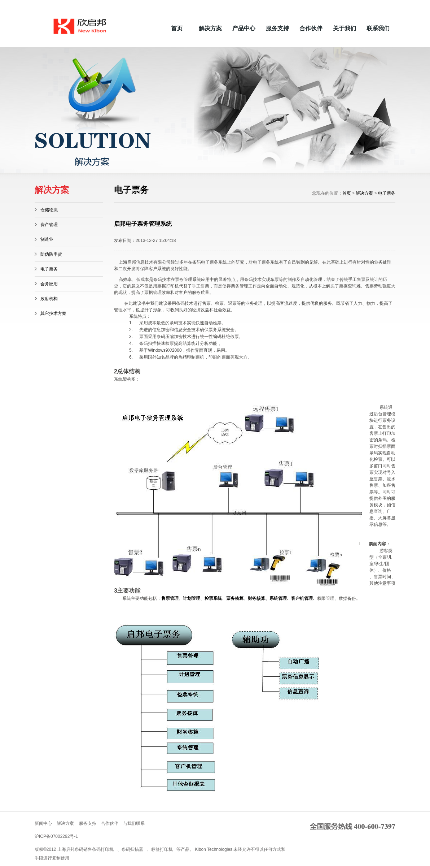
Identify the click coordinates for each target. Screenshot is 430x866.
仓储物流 (49, 209)
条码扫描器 (132, 849)
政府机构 (49, 298)
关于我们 (344, 28)
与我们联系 (134, 823)
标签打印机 (162, 849)
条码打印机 (103, 849)
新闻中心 (43, 823)
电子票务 (49, 269)
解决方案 (210, 28)
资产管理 (49, 224)
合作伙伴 (310, 28)
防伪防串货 (51, 254)
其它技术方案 (53, 313)
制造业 (46, 239)
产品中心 (243, 28)
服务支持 (277, 28)
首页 (177, 28)
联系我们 (378, 28)
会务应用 (49, 283)
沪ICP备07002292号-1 (56, 836)
